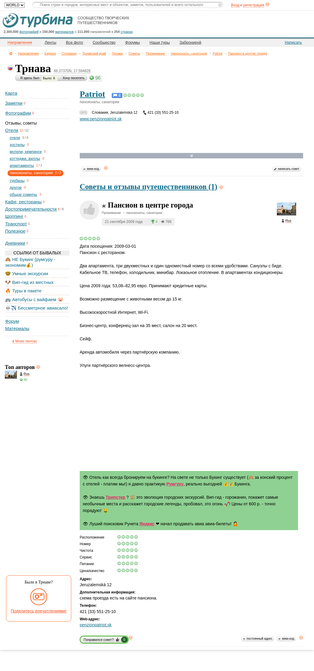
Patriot (218, 53)
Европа (50, 53)
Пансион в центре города (247, 53)
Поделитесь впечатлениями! (39, 611)
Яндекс (147, 523)
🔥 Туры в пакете (23, 290)
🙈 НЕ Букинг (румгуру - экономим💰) (30, 262)
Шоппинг (14, 216)
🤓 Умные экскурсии (26, 273)
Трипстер (115, 497)
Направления (28, 53)
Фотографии (18, 113)
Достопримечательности (31, 208)
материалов (64, 31)
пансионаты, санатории (189, 53)
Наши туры (159, 42)
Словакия (69, 53)
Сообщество (104, 42)
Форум (12, 321)
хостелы (17, 144)
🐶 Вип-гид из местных (29, 282)
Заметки (13, 103)
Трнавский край (94, 53)
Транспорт (16, 223)
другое (16, 187)
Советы (134, 53)
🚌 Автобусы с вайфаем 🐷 (34, 299)
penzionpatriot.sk (96, 624)
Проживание (155, 53)
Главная (10, 53)
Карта (11, 93)
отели (15, 137)
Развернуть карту (191, 155)
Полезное (15, 231)
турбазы (17, 180)
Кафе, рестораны (23, 201)
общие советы (23, 194)
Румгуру (175, 484)
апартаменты (22, 165)
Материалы (17, 328)
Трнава (117, 53)
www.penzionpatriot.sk (101, 118)
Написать (293, 42)
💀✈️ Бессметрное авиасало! (36, 307)
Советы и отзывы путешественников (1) (148, 187)
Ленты (50, 42)
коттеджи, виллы (25, 158)
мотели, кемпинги (26, 151)
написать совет (288, 168)
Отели (11, 130)
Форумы (132, 42)
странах (126, 31)
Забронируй (190, 42)
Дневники (15, 243)
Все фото (74, 42)
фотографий (29, 31)
